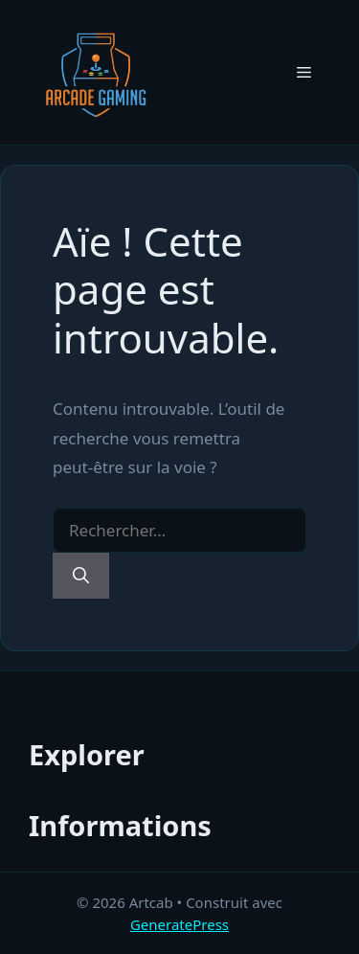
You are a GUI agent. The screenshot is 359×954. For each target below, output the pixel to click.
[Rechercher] (81, 576)
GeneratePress (179, 924)
